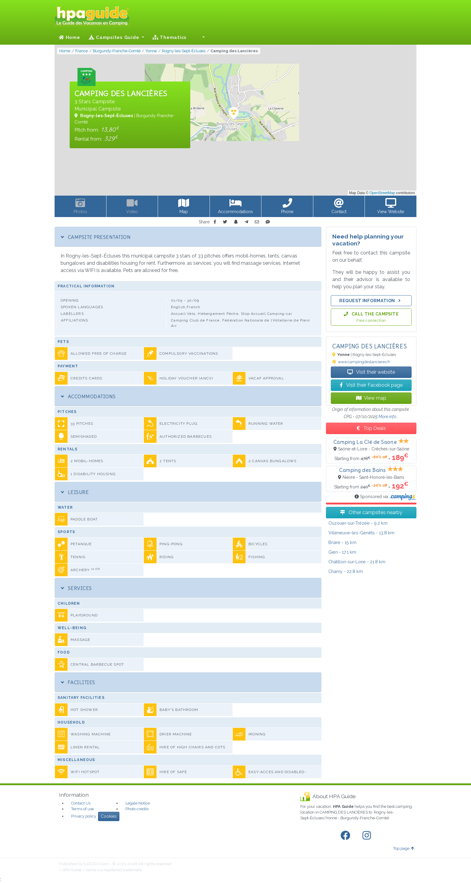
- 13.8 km (361, 532)
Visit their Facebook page (371, 385)
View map (371, 398)
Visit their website (371, 372)
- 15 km (342, 542)
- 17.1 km (342, 552)
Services (76, 588)
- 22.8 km (345, 571)
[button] (200, 37)
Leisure (75, 492)
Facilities (78, 682)
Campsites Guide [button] (115, 37)
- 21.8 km (356, 561)
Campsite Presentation (96, 237)
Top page (403, 848)
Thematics (170, 37)
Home (69, 37)
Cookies (109, 816)
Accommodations (88, 396)
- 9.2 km (357, 523)
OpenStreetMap (382, 193)
